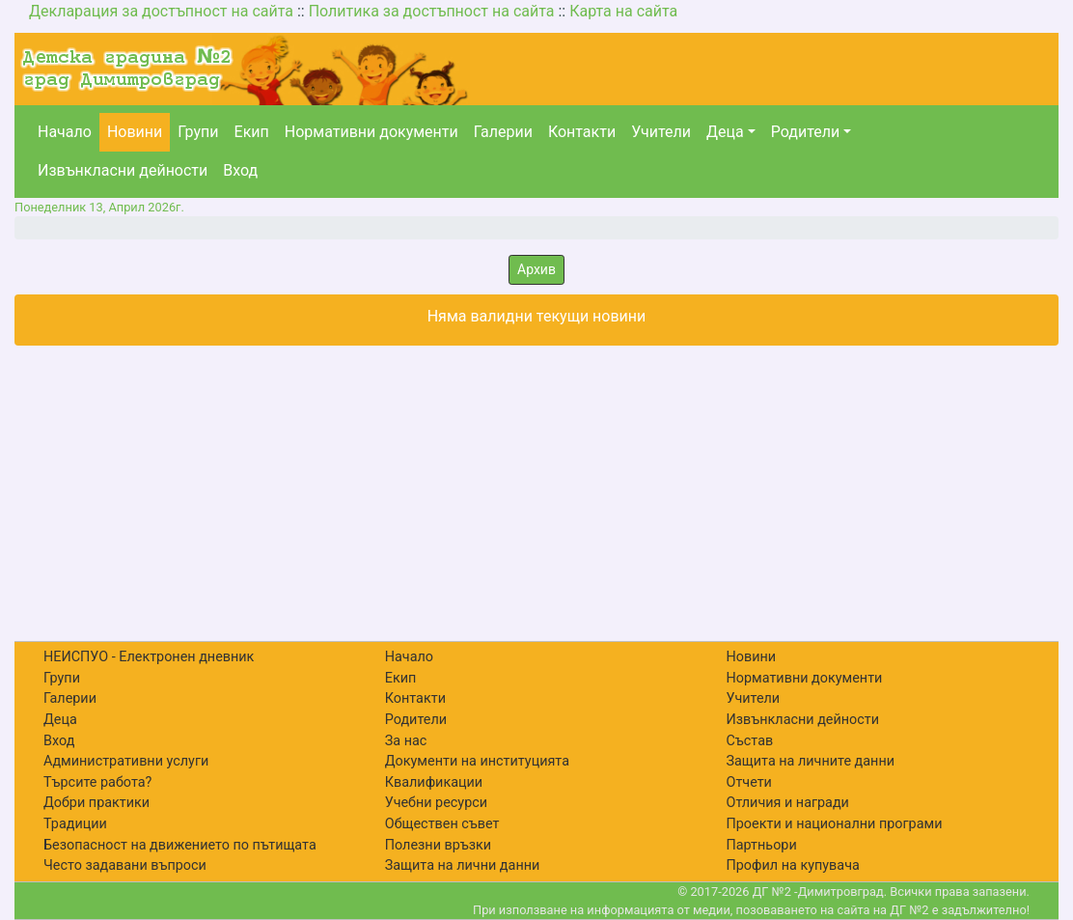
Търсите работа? (97, 782)
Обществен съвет (442, 824)
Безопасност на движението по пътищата (179, 845)
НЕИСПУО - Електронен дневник (148, 657)
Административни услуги (125, 761)
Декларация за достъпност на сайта (161, 11)
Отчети (749, 782)
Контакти (582, 132)
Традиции (75, 824)
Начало (65, 132)
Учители (661, 132)
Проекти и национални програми (835, 824)
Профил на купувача (793, 865)
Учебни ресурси (436, 803)
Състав (750, 741)
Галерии (503, 132)
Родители (805, 132)
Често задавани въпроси (124, 865)
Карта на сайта (623, 11)
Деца (725, 132)
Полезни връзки (438, 845)
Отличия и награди (788, 803)
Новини (134, 132)
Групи (198, 132)
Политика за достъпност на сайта (432, 11)
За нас (406, 741)
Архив (536, 269)
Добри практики (96, 803)
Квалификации (433, 782)
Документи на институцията (477, 761)
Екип (251, 132)
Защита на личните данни (811, 761)
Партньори (762, 845)
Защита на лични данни (462, 865)
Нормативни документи (371, 132)
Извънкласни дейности (122, 170)
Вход (240, 170)
